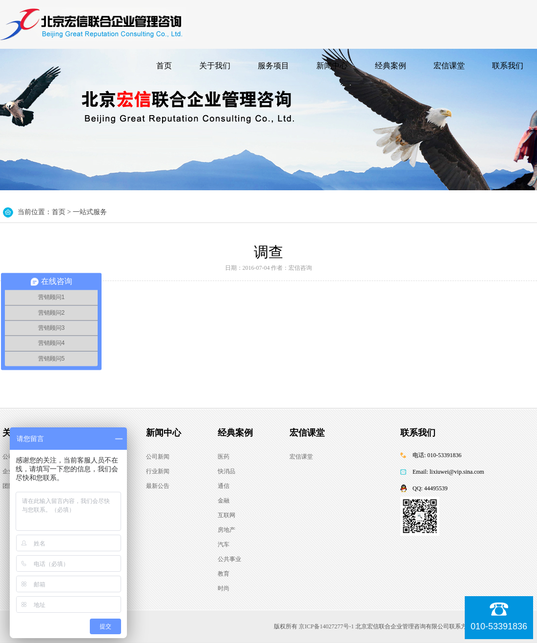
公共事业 (229, 559)
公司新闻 (157, 456)
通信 (223, 485)
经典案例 (390, 65)
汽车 (223, 544)
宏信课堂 (449, 65)
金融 (223, 500)
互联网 (226, 515)
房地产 (226, 529)
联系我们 (507, 65)
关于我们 (214, 65)
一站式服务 (90, 212)
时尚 (223, 588)
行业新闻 (157, 471)
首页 (164, 65)
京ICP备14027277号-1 (326, 626)
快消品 (226, 471)
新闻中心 (332, 65)
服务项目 (273, 65)
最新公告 (157, 485)
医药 (223, 456)
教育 (223, 573)
